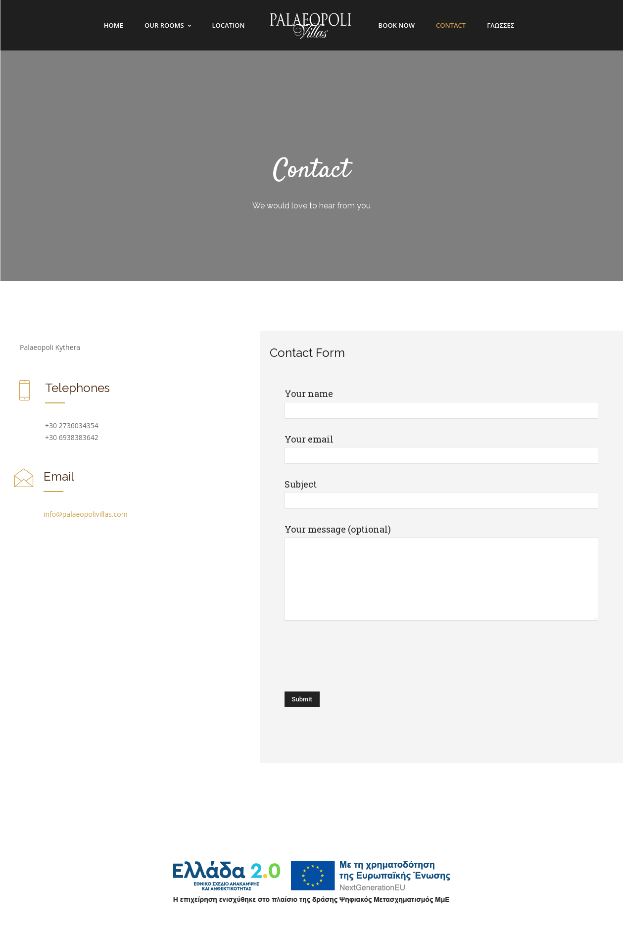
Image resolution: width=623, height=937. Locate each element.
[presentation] (360, 657)
